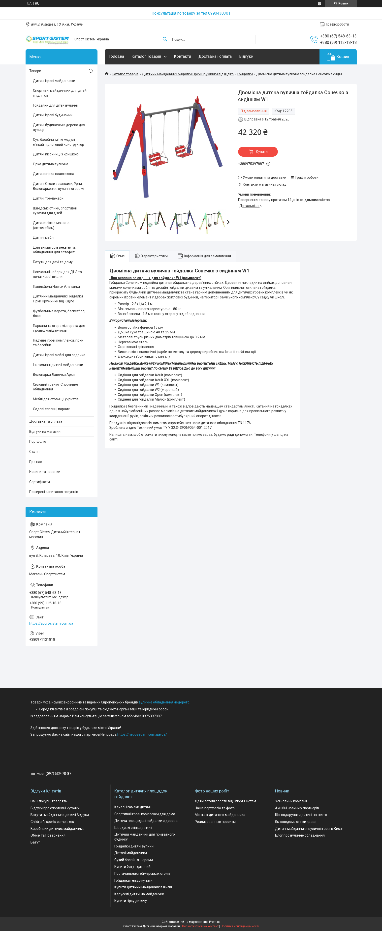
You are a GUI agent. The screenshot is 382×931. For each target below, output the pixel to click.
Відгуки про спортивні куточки (55, 808)
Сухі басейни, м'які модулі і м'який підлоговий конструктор (58, 142)
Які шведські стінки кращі (295, 822)
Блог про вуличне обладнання (300, 835)
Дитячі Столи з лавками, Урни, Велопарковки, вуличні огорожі (58, 186)
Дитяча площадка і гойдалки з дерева (146, 821)
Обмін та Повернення (48, 835)
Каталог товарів (125, 74)
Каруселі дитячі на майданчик (139, 894)
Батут (35, 842)
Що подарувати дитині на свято (301, 815)
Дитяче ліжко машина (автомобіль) (51, 225)
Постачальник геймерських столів (142, 873)
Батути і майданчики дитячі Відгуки (60, 815)
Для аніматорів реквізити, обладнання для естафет (54, 249)
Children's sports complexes (52, 822)
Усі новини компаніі (291, 801)
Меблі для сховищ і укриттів (56, 399)
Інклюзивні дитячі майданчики (58, 365)
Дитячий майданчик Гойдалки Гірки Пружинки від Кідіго (188, 74)
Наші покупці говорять (49, 801)
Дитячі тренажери (48, 198)
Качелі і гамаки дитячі (132, 807)
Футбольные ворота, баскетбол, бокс (59, 313)
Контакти (182, 56)
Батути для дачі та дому (53, 262)
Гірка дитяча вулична (50, 164)
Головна (116, 56)
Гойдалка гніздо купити (133, 880)
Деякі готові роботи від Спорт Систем (225, 801)
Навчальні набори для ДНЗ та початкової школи (57, 274)
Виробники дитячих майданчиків (58, 829)
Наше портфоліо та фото (215, 808)
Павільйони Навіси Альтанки (56, 287)
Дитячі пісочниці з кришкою (56, 154)
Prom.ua (215, 922)
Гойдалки (245, 74)
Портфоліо (37, 441)
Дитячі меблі (43, 237)
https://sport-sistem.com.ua (51, 623)
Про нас (35, 462)
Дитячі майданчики (130, 853)
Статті (34, 452)
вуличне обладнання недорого (164, 702)
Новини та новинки (44, 472)
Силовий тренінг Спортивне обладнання (55, 386)
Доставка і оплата (215, 56)
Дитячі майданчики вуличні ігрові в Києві (309, 829)
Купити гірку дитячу (130, 901)
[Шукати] (164, 39)
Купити (262, 151)
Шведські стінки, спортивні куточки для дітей (55, 210)
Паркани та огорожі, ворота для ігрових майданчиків (59, 328)
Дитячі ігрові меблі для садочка (59, 355)
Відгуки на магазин (45, 432)
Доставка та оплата (45, 421)
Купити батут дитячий (132, 867)
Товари (35, 71)
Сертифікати (39, 482)
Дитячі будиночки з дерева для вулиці (59, 127)
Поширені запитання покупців (53, 492)
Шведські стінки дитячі (133, 828)
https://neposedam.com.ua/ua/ (142, 734)
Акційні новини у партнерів (297, 808)
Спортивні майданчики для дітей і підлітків (60, 92)
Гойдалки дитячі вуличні (134, 846)
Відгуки (246, 56)
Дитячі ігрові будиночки (52, 115)
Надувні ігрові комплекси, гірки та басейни (58, 342)
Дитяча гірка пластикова (53, 174)
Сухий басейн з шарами (133, 860)
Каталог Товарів (146, 56)
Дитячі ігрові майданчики (54, 81)
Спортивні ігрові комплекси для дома (144, 814)
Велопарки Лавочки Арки (54, 375)
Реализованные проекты (215, 822)
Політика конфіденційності (240, 926)
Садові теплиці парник (51, 409)
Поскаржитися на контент (200, 926)
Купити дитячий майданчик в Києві (143, 887)
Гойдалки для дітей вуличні (55, 105)
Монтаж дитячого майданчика (220, 815)
